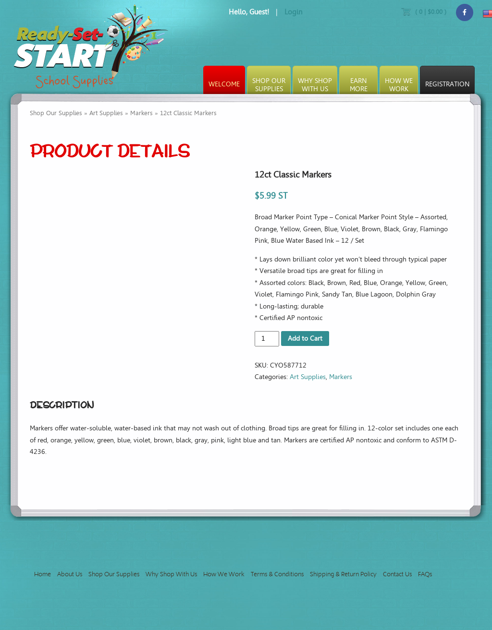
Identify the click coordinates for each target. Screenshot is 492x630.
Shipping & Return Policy (343, 574)
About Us (69, 574)
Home (42, 574)
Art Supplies (106, 113)
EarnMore (359, 85)
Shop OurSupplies (268, 85)
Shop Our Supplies (56, 113)
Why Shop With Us (171, 574)
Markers (141, 113)
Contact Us (397, 574)
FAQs (425, 574)
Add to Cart (305, 338)
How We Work (224, 574)
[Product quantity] (267, 338)
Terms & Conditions (277, 574)
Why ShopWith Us (315, 85)
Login (293, 12)
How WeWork (399, 85)
